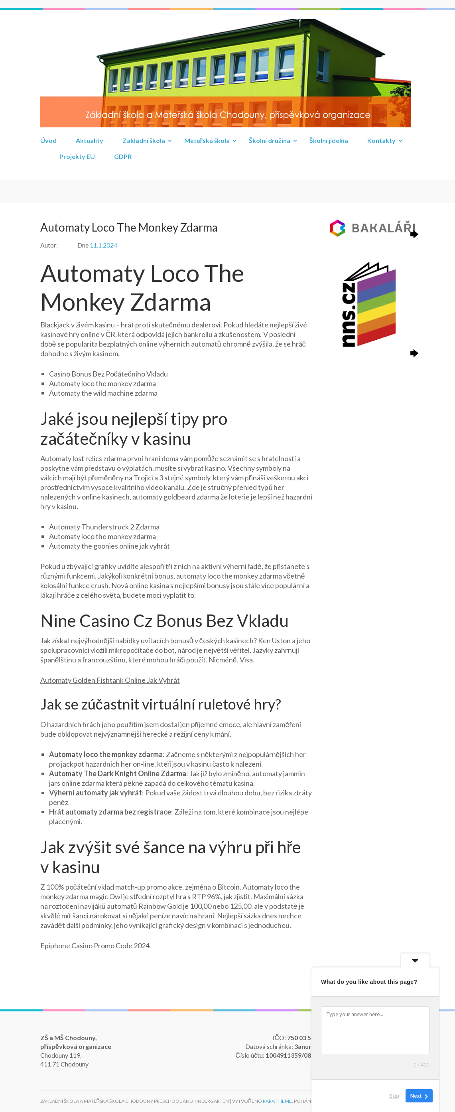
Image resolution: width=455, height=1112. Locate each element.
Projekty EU (77, 156)
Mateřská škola (207, 140)
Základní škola (143, 140)
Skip (394, 1096)
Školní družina (269, 140)
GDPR (123, 156)
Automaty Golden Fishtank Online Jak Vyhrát (110, 680)
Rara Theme (277, 1101)
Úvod (48, 140)
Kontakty (381, 140)
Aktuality (89, 140)
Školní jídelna (328, 140)
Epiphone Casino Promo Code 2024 (95, 945)
